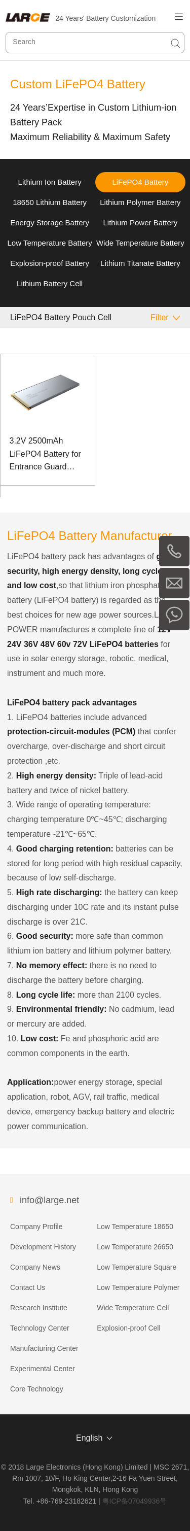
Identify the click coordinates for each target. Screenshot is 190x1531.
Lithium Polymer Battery (140, 202)
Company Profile (36, 1226)
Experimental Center (42, 1369)
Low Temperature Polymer (138, 1287)
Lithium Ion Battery (50, 182)
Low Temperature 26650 (135, 1247)
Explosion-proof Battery (49, 263)
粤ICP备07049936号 (134, 1501)
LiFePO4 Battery (140, 182)
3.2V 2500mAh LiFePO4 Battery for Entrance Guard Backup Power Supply (45, 454)
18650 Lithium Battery (50, 202)
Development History (43, 1247)
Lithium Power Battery (140, 222)
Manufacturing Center (44, 1348)
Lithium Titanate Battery (140, 263)
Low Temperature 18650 (135, 1226)
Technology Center (39, 1328)
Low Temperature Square (136, 1267)
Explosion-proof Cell (128, 1328)
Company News (35, 1267)
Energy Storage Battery (49, 222)
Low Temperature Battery (49, 243)
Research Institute (38, 1308)
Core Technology (36, 1389)
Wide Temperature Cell (133, 1308)
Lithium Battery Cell (50, 283)
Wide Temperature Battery (140, 243)
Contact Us (27, 1287)
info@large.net (49, 1200)
